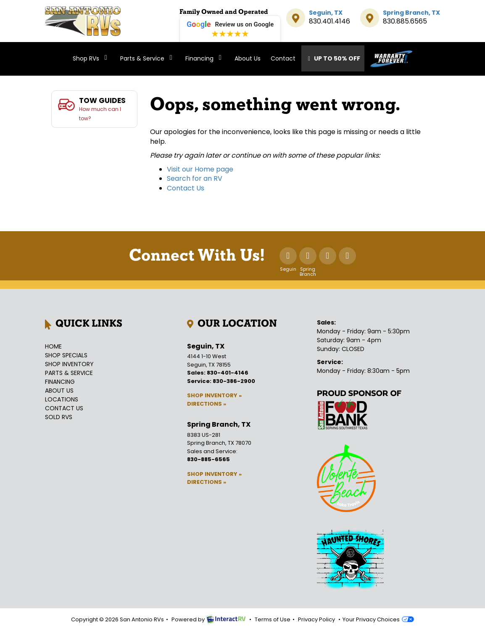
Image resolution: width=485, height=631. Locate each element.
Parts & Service (147, 58)
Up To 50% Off (333, 58)
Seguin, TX (326, 12)
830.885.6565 (405, 21)
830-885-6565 (208, 459)
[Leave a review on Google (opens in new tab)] (230, 31)
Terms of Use (272, 619)
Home (53, 346)
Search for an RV (194, 178)
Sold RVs (58, 417)
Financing (204, 58)
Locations (61, 399)
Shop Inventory (69, 364)
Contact (283, 58)
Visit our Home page (200, 169)
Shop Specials (66, 355)
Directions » (206, 404)
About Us (248, 58)
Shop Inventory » (214, 395)
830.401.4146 (329, 21)
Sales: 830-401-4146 (217, 373)
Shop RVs (91, 58)
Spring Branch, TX (411, 12)
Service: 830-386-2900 (221, 381)
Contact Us (185, 188)
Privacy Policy (316, 619)
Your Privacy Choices (378, 619)
